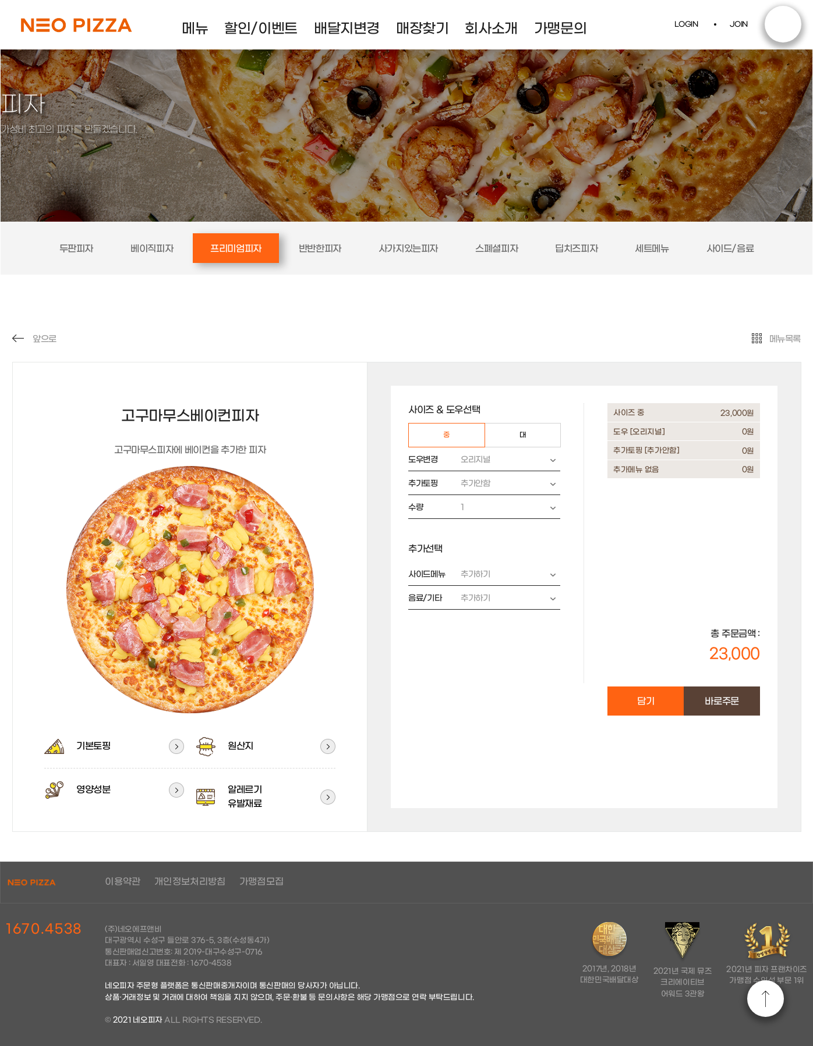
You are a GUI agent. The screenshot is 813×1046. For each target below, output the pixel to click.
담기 (645, 701)
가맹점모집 (263, 881)
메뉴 (195, 29)
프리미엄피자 (235, 248)
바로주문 (721, 701)
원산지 (224, 746)
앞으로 (34, 339)
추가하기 (504, 575)
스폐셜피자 (496, 248)
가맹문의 (560, 29)
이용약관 (123, 881)
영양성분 (77, 790)
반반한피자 (320, 248)
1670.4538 (44, 929)
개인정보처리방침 (191, 881)
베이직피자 (151, 248)
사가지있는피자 (408, 248)
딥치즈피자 (576, 248)
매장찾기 (422, 29)
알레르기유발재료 (228, 796)
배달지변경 (347, 29)
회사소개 (491, 29)
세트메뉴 (652, 248)
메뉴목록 (776, 338)
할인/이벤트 (261, 29)
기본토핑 (77, 746)
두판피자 (76, 248)
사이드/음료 (730, 248)
